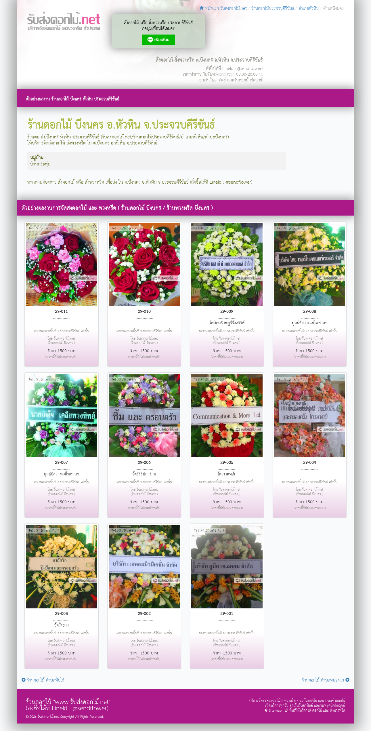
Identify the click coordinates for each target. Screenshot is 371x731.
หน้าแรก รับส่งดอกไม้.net (223, 8)
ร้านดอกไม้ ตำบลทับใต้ (43, 680)
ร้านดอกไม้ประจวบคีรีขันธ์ (272, 8)
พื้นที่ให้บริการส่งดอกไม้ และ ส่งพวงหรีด (315, 710)
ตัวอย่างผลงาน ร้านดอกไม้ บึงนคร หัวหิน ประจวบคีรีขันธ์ (72, 99)
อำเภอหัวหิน (309, 8)
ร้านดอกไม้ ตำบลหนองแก (325, 680)
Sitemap (273, 710)
